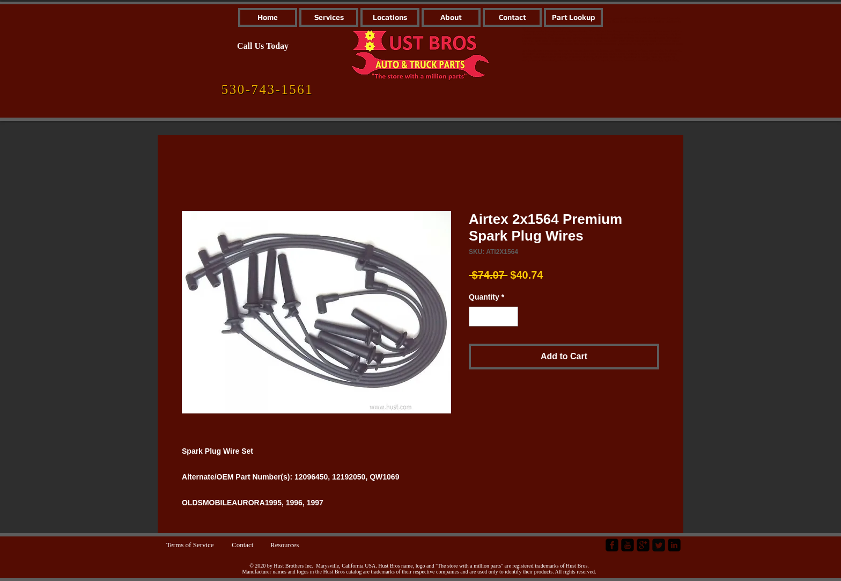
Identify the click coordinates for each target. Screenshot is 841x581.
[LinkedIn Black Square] (674, 545)
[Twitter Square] (658, 545)
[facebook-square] (612, 545)
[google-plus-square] (643, 545)
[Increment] (510, 316)
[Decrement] (477, 316)
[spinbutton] (493, 316)
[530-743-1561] (267, 90)
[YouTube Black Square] (627, 545)
